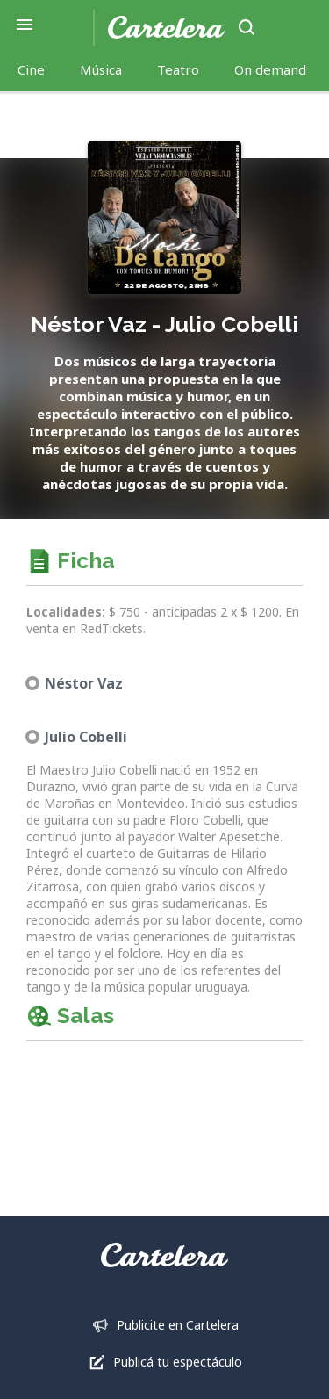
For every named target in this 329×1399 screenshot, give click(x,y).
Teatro (178, 69)
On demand (270, 69)
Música (101, 69)
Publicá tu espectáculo (177, 1361)
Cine (31, 69)
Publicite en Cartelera (178, 1324)
